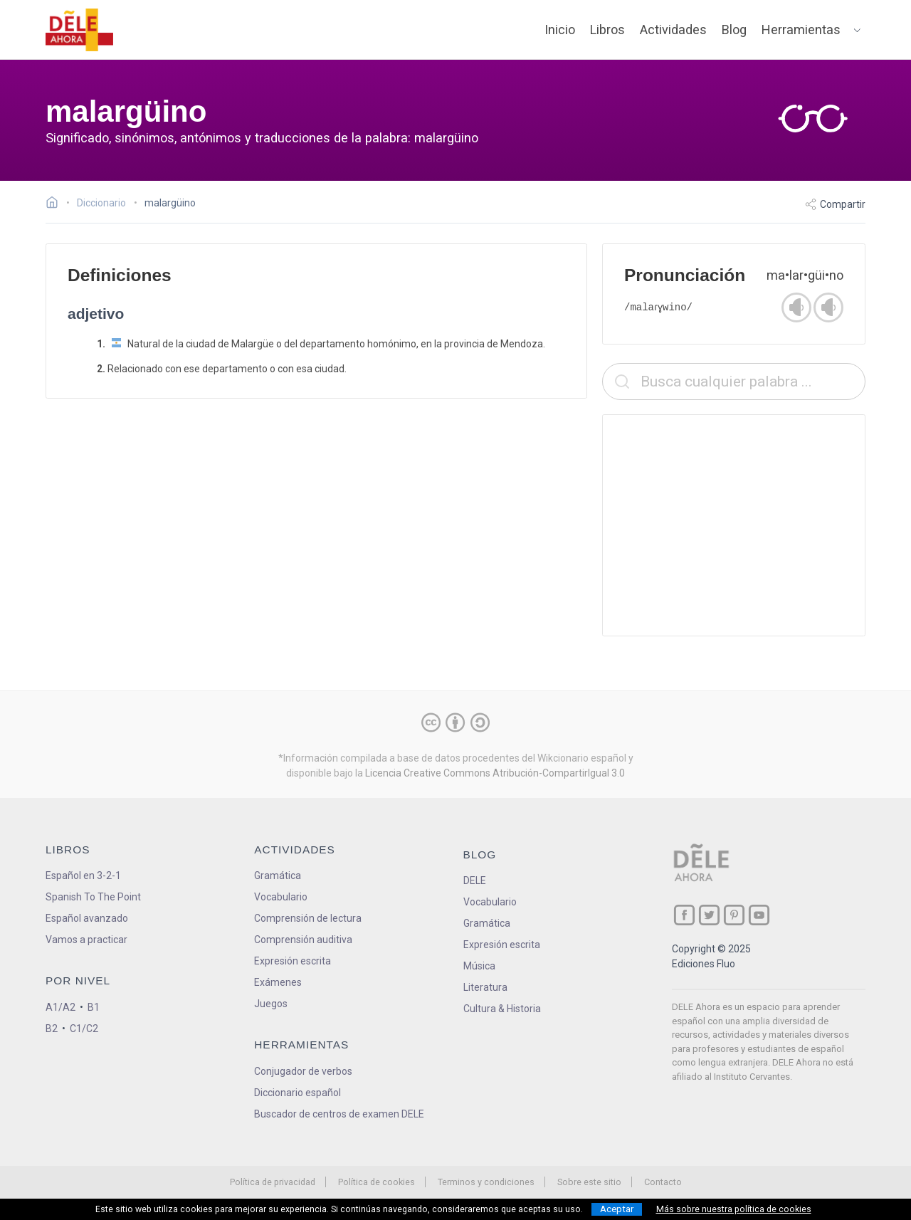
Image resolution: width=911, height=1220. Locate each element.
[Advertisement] (734, 525)
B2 (52, 1028)
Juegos (271, 1003)
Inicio (559, 29)
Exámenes (278, 982)
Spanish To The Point (93, 897)
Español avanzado (87, 918)
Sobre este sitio (589, 1182)
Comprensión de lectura (308, 918)
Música (479, 966)
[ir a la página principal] (79, 30)
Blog (734, 29)
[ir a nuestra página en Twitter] (709, 915)
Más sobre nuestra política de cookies (733, 1209)
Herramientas (801, 29)
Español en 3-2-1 (83, 875)
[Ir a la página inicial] (56, 204)
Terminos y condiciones (486, 1182)
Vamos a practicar (86, 939)
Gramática (277, 875)
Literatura (485, 987)
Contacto (663, 1182)
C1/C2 (84, 1028)
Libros (607, 29)
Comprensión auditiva (303, 939)
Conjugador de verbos (303, 1071)
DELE (474, 880)
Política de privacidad (272, 1182)
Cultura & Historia (502, 1008)
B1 (94, 1007)
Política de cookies (376, 1182)
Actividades (673, 29)
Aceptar (616, 1209)
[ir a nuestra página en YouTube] (759, 915)
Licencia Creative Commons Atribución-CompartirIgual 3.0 (495, 773)
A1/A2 (60, 1007)
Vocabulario (280, 897)
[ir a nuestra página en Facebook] (684, 915)
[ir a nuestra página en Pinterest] (734, 915)
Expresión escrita (292, 961)
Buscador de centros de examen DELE (339, 1114)
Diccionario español (297, 1092)
